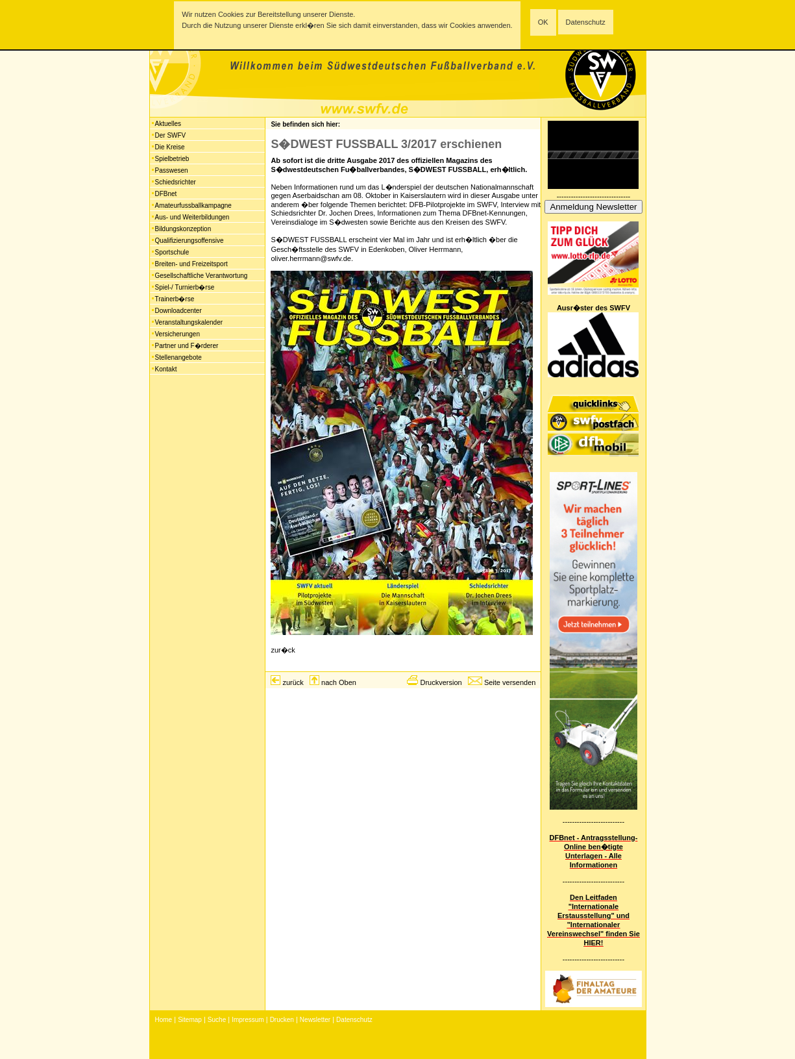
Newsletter (315, 1019)
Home (164, 1019)
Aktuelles (168, 123)
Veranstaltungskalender (189, 322)
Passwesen (171, 170)
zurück (292, 682)
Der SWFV (170, 135)
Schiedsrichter (175, 182)
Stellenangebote (178, 357)
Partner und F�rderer (187, 345)
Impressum (247, 1019)
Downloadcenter (178, 310)
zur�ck (283, 650)
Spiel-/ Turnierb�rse (185, 287)
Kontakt (166, 369)
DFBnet (166, 193)
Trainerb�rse (175, 299)
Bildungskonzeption (183, 228)
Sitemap (190, 1019)
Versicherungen (178, 334)
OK (543, 22)
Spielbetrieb (172, 158)
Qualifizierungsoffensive (189, 240)
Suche (217, 1019)
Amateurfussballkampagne (193, 205)
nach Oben (338, 682)
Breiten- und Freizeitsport (191, 264)
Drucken (282, 1019)
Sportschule (172, 252)
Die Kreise (170, 147)
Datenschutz (585, 22)
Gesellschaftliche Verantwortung (201, 275)
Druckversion (440, 682)
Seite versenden (510, 682)
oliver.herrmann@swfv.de (310, 258)
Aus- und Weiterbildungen (192, 217)
